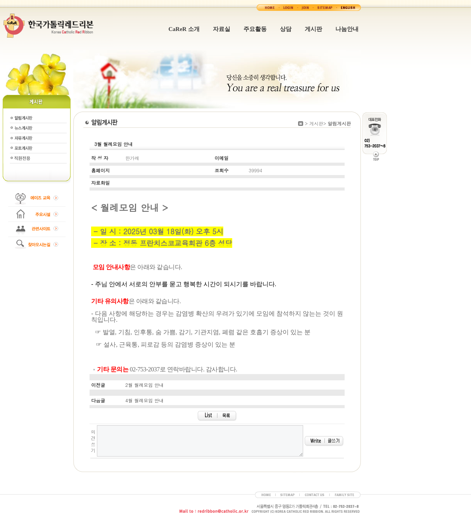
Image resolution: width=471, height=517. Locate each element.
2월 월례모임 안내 (144, 384)
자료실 (221, 29)
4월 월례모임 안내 (144, 400)
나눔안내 (347, 29)
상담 (286, 29)
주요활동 (255, 29)
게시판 (313, 29)
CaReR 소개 (184, 29)
